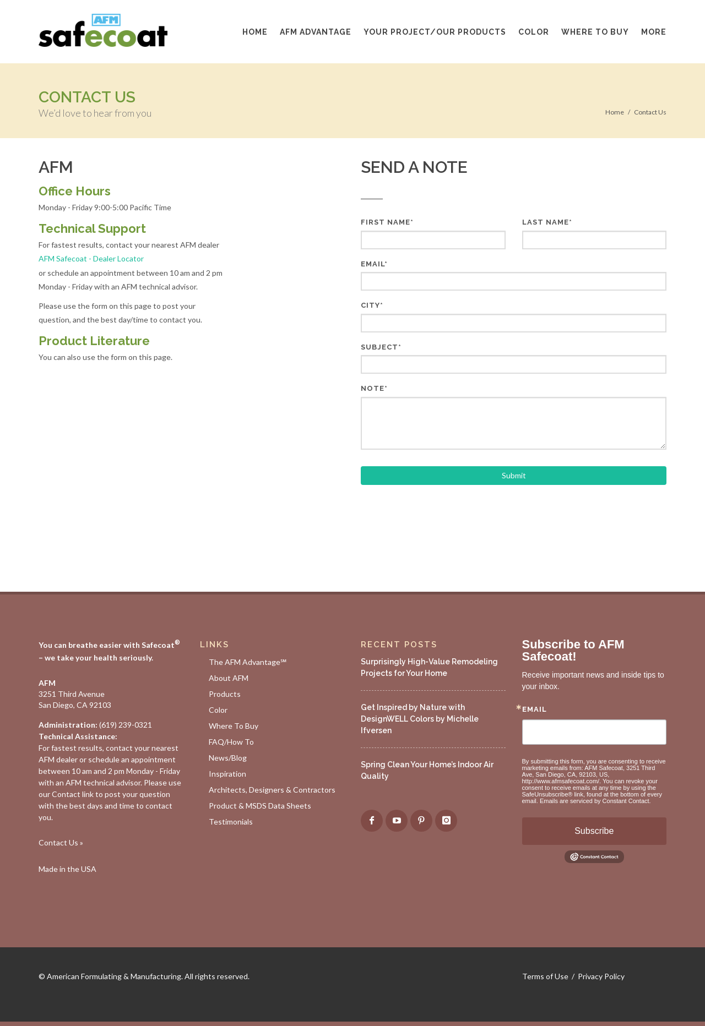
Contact (66, 794)
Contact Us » (61, 842)
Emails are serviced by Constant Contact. (595, 801)
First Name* (387, 222)
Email (534, 709)
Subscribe (594, 831)
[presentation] (444, 517)
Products (225, 693)
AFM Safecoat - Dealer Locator (91, 258)
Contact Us (650, 112)
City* (372, 305)
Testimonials (231, 821)
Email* (374, 264)
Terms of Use (545, 976)
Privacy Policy (601, 976)
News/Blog (228, 757)
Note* (374, 388)
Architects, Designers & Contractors (272, 789)
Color (218, 709)
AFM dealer (58, 759)
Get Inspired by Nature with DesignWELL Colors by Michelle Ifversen (420, 719)
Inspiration (227, 773)
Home (614, 112)
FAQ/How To (231, 741)
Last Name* (547, 222)
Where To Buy (233, 725)
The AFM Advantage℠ (247, 662)
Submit (514, 475)
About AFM (228, 678)
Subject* (381, 347)
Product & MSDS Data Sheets (260, 805)
